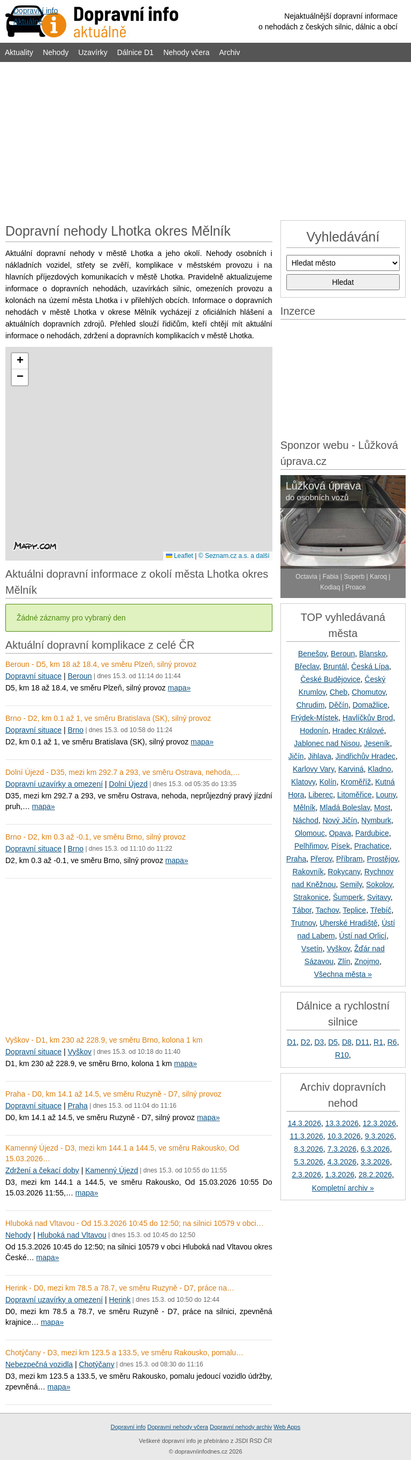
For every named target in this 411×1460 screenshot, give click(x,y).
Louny (385, 794)
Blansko (372, 653)
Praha (77, 1105)
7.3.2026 (342, 1149)
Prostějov (382, 859)
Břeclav (307, 666)
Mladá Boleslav (344, 807)
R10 (342, 1055)
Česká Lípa (370, 666)
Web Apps (286, 1427)
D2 (305, 1042)
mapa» (179, 688)
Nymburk (376, 820)
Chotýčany (97, 1364)
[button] (20, 361)
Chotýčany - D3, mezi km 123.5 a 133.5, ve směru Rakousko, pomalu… (124, 1352)
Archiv (229, 52)
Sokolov (379, 884)
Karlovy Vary (313, 769)
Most (382, 807)
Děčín (338, 705)
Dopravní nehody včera (177, 1427)
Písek (340, 846)
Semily (351, 884)
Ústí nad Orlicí (362, 935)
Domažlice (370, 705)
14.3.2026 (304, 1123)
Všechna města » (343, 974)
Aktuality (19, 52)
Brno (75, 730)
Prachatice (372, 846)
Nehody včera (186, 52)
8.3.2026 (308, 1149)
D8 (347, 1042)
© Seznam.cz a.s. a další (234, 556)
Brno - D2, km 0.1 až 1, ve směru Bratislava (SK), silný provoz (108, 718)
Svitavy (379, 897)
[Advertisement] (205, 140)
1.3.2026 (340, 1174)
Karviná (350, 769)
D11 (363, 1042)
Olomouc (310, 833)
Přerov (321, 859)
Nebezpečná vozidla (39, 1364)
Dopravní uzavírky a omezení (54, 784)
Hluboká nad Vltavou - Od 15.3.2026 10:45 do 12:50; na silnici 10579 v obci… (134, 1223)
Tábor (301, 910)
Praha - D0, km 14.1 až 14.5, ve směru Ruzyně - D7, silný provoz (113, 1094)
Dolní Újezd (128, 784)
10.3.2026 (344, 1136)
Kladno (379, 769)
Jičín (296, 756)
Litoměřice (354, 794)
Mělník (304, 807)
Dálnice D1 (135, 52)
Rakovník (307, 871)
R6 (392, 1042)
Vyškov (79, 1051)
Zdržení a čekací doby (42, 1170)
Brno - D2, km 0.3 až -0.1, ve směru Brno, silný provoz (95, 837)
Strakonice (311, 897)
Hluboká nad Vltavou (71, 1235)
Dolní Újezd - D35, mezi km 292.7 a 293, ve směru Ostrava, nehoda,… (122, 772)
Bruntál (335, 666)
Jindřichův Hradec (365, 756)
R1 (378, 1042)
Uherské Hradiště (348, 923)
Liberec (320, 794)
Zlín (344, 961)
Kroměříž (355, 782)
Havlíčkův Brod (367, 717)
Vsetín (312, 948)
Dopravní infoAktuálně (35, 16)
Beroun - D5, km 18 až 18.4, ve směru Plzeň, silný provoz (100, 664)
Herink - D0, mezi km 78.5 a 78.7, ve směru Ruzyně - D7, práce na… (119, 1288)
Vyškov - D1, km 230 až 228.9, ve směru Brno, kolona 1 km (103, 1040)
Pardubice (372, 833)
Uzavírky (92, 52)
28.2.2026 (375, 1174)
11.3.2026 (306, 1136)
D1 (291, 1042)
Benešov (312, 653)
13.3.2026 (342, 1123)
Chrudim (310, 705)
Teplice (355, 910)
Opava (340, 833)
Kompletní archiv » (343, 1188)
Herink (120, 1299)
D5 (333, 1042)
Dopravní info (128, 1427)
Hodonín (314, 730)
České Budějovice (330, 679)
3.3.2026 (375, 1162)
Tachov (327, 910)
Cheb (338, 692)
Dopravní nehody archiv (241, 1427)
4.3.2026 (342, 1162)
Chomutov (368, 692)
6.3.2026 (375, 1149)
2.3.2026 (306, 1174)
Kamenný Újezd (111, 1170)
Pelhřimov (310, 846)
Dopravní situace (33, 676)
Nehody (55, 52)
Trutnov (303, 923)
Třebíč (381, 910)
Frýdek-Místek (315, 717)
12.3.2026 (379, 1123)
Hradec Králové (358, 730)
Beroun (79, 676)
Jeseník (377, 743)
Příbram (349, 859)
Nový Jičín (340, 820)
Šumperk (348, 897)
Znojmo (366, 961)
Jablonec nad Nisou (327, 743)
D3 (319, 1042)
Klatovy (303, 782)
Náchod (305, 820)
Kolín (328, 782)
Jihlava (319, 756)
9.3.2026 (379, 1136)
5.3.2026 (308, 1162)
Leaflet (179, 556)
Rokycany (344, 871)
